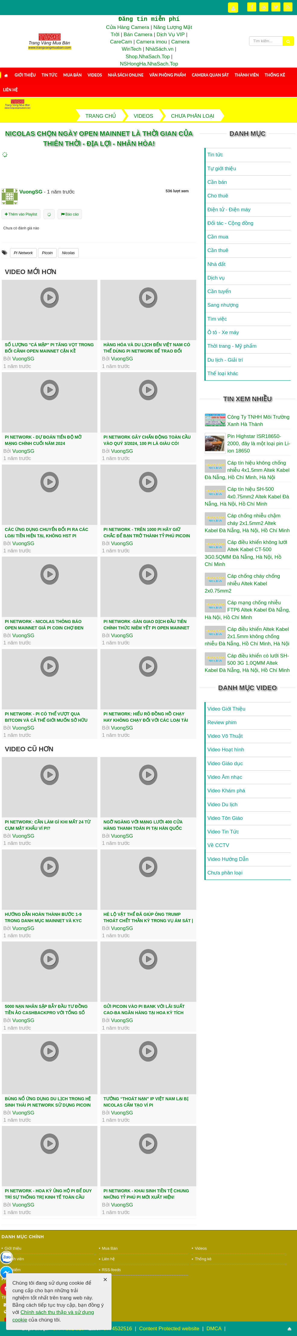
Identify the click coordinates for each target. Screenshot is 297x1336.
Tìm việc (217, 319)
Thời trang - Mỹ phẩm (232, 346)
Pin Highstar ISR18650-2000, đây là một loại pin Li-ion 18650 (258, 443)
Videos (94, 74)
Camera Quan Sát (210, 74)
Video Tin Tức (223, 832)
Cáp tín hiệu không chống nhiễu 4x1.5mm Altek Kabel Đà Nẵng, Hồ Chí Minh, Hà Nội (247, 470)
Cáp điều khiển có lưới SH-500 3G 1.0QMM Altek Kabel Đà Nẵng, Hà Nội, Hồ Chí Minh (247, 663)
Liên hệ (10, 89)
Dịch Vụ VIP (170, 34)
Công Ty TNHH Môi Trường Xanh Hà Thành (258, 420)
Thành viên (247, 74)
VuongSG (23, 359)
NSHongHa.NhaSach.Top (149, 64)
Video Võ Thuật (225, 736)
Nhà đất (216, 264)
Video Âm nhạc (224, 777)
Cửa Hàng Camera (127, 27)
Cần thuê (218, 250)
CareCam (121, 42)
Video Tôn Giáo (225, 818)
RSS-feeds (111, 1269)
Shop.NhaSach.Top (148, 56)
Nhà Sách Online (126, 74)
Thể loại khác (222, 373)
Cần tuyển (219, 291)
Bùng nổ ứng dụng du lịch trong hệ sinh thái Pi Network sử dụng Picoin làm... (48, 1105)
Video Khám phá (226, 791)
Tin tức (49, 74)
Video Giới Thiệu (226, 709)
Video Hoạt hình (225, 750)
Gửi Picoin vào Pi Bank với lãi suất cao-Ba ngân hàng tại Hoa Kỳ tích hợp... (144, 1012)
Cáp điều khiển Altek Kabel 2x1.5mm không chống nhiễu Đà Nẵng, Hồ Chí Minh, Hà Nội (247, 636)
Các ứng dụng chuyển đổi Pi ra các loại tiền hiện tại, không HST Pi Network (46, 536)
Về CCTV (218, 845)
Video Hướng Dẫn (228, 859)
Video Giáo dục (225, 763)
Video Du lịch (222, 804)
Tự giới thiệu (221, 168)
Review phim (222, 722)
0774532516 (117, 1328)
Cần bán (217, 182)
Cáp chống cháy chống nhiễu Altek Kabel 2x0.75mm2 (242, 583)
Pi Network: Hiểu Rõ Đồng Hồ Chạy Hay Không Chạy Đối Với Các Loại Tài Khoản (145, 720)
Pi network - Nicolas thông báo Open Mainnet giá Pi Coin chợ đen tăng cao (44, 628)
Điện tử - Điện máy (229, 210)
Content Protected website (170, 1328)
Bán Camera (138, 34)
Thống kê (275, 74)
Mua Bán (72, 74)
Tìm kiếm (13, 1269)
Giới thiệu (25, 74)
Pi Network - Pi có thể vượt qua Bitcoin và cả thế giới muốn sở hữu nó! (46, 720)
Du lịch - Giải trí (225, 360)
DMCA (215, 1328)
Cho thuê (217, 196)
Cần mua (218, 237)
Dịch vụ (216, 278)
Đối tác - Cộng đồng (230, 223)
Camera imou (151, 42)
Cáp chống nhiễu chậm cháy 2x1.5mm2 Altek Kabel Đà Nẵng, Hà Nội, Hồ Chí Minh (247, 523)
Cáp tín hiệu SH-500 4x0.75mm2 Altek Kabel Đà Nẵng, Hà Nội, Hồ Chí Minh (247, 496)
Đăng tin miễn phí (149, 19)
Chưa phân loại (224, 873)
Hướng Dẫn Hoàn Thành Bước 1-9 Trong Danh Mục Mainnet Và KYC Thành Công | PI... (43, 920)
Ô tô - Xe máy (223, 332)
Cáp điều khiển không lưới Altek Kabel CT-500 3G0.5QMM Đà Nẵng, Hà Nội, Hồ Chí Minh (246, 553)
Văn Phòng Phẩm (167, 74)
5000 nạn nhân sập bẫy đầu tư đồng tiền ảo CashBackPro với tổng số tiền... (46, 1012)
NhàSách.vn (160, 49)
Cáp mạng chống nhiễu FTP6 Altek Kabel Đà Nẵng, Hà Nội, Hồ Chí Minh (247, 610)
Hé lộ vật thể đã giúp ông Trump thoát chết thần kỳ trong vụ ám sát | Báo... (148, 920)
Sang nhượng (223, 305)
